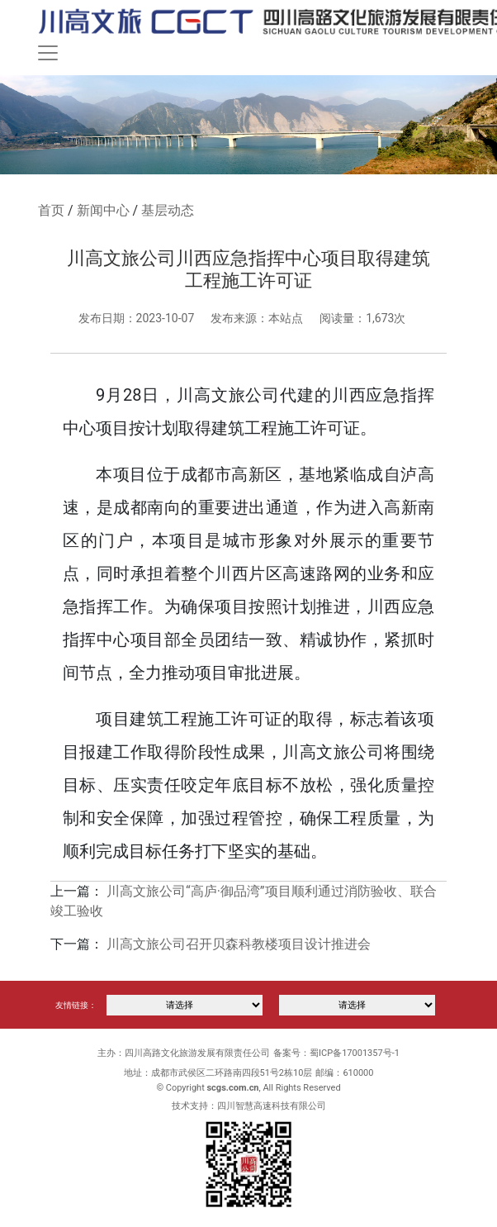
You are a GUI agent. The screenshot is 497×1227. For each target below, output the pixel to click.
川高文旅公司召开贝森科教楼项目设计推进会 (238, 944)
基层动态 (167, 210)
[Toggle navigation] (48, 53)
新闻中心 (103, 210)
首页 (51, 210)
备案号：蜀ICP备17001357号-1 (336, 1053)
